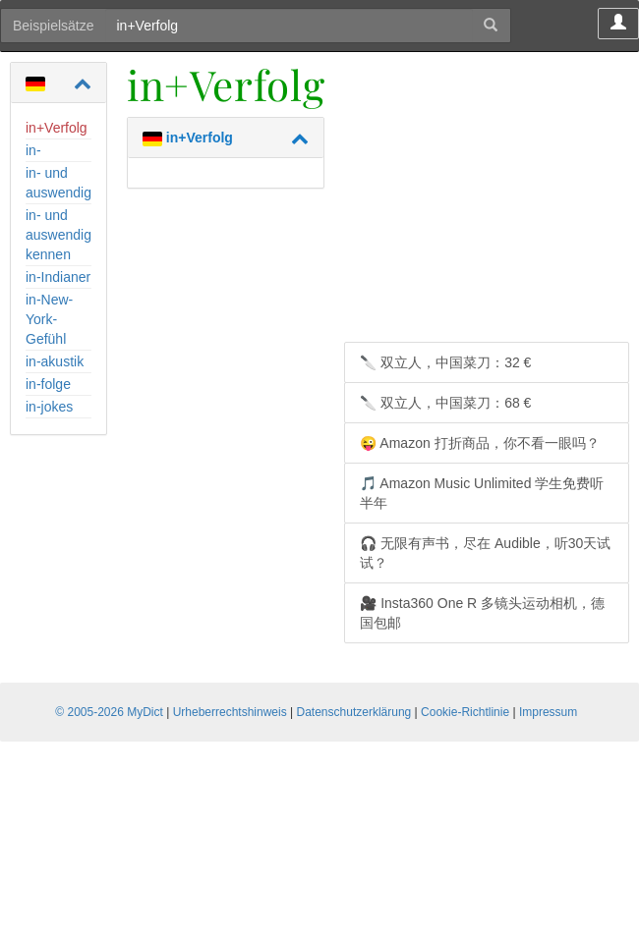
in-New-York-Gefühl (49, 319)
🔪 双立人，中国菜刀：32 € (445, 362)
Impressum (548, 712)
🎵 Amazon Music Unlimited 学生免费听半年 (482, 493)
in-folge (48, 384)
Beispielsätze (53, 25)
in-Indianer (58, 277)
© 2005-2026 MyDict (109, 712)
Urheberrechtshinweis (230, 712)
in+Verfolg (56, 128)
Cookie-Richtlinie (465, 712)
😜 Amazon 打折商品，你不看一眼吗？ (479, 443)
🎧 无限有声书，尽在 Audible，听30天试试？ (485, 553)
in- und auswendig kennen (58, 234)
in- (33, 150)
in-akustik (55, 361)
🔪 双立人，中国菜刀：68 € (445, 403)
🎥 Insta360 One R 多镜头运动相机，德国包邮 (482, 613)
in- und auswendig (58, 182)
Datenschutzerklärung (354, 712)
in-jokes (49, 406)
